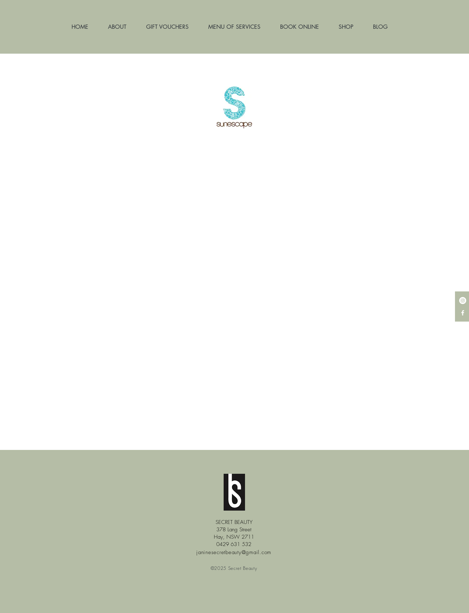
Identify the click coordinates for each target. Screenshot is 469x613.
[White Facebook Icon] (462, 312)
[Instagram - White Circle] (462, 300)
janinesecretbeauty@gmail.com (233, 552)
